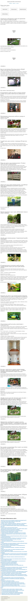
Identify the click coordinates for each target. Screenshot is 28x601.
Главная (10, 3)
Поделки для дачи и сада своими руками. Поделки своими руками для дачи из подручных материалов (13, 296)
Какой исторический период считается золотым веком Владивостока (13, 577)
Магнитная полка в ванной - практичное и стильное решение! (12, 573)
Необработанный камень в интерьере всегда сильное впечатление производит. (14, 553)
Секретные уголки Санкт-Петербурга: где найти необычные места (12, 593)
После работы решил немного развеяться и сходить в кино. (11, 521)
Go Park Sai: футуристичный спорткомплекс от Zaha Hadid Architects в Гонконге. (14, 571)
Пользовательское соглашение (7, 597)
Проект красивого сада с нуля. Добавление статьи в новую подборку (13, 212)
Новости (14, 3)
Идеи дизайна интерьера (14, 1)
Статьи (17, 3)
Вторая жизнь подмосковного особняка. (8, 580)
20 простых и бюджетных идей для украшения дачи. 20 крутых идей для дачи (12, 19)
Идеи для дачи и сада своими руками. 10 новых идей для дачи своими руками (12, 163)
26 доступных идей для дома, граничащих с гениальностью (12, 324)
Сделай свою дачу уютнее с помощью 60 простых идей (13, 141)
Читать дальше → (3, 87)
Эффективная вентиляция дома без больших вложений (11, 594)
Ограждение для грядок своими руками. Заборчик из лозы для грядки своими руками (13, 495)
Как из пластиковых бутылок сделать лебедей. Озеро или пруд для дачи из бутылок (12, 69)
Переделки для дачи (23, 9)
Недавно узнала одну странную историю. (8, 522)
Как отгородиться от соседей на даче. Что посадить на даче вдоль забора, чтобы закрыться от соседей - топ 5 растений (13, 470)
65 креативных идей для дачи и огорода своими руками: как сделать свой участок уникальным (12, 93)
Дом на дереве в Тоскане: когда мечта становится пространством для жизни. (14, 574)
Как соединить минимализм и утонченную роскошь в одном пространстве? (14, 572)
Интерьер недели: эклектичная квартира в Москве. (9, 527)
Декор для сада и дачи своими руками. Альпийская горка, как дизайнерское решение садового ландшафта (13, 186)
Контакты (2, 597)
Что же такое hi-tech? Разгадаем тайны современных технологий (12, 592)
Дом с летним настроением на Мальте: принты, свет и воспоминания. (13, 582)
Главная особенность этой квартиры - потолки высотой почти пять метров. (14, 532)
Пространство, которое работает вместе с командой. (9, 531)
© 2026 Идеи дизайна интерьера (4, 596)
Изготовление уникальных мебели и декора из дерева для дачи (12, 116)
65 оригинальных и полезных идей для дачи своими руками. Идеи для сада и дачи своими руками (12, 266)
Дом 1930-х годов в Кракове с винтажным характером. (10, 581)
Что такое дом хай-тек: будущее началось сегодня (10, 591)
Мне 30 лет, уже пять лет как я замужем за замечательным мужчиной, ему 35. (13, 520)
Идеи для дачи (5, 9)
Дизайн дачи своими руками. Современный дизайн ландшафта (13, 238)
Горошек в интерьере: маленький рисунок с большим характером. (12, 530)
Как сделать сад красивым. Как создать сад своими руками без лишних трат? (13, 447)
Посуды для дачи (14, 9)
